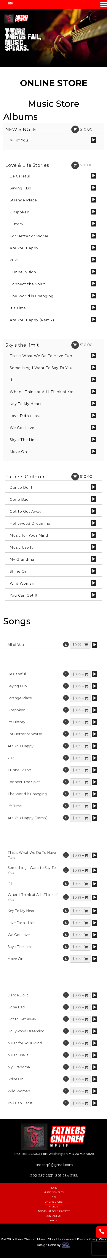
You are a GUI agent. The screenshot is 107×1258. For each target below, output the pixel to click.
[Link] (75, 129)
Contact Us (53, 1215)
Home (53, 1187)
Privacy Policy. (87, 1239)
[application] (93, 140)
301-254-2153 (66, 1176)
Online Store (53, 1201)
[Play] (93, 140)
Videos (53, 1206)
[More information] (66, 645)
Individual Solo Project (53, 1211)
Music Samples (54, 1192)
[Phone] (101, 1236)
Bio (53, 1197)
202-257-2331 (41, 1176)
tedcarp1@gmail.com (54, 1165)
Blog (53, 1220)
